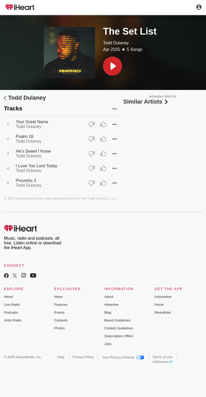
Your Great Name (32, 122)
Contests (61, 320)
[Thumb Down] (91, 124)
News (58, 297)
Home (159, 305)
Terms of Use (162, 357)
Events (59, 312)
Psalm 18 (24, 136)
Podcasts (11, 312)
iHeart (8, 297)
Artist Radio (13, 320)
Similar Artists (146, 101)
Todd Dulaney (116, 43)
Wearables (162, 312)
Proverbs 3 (26, 180)
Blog (107, 312)
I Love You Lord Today (36, 166)
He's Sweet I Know (33, 151)
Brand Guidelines (117, 320)
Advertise (111, 305)
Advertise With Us (162, 96)
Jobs (107, 344)
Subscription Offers (118, 336)
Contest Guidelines (118, 328)
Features (61, 305)
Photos (59, 328)
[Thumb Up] (103, 124)
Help (61, 357)
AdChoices (162, 362)
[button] (112, 66)
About (108, 297)
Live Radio (12, 305)
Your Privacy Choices (123, 357)
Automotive (163, 297)
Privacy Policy (83, 357)
